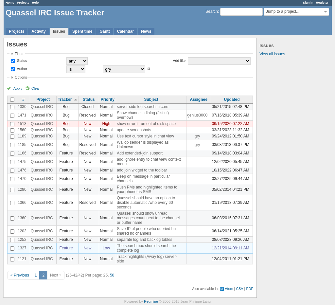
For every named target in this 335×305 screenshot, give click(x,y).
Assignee (198, 99)
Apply (17, 88)
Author (21, 69)
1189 (22, 136)
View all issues (272, 54)
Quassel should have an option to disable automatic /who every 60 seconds (146, 202)
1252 (22, 239)
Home (10, 2)
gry (197, 136)
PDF (249, 289)
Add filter (180, 61)
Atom (229, 289)
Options (21, 77)
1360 (22, 218)
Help (35, 2)
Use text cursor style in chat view (145, 136)
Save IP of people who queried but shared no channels (147, 231)
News (146, 31)
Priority (108, 99)
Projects (23, 2)
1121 (22, 259)
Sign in (308, 2)
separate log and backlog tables (144, 239)
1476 (22, 170)
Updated (232, 99)
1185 (22, 144)
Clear (35, 88)
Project (43, 99)
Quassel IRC (42, 106)
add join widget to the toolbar (142, 170)
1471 (22, 115)
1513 (22, 123)
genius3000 (197, 115)
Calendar (125, 31)
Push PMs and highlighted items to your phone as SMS (147, 189)
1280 (22, 189)
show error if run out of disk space (146, 123)
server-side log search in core (142, 106)
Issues (59, 31)
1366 (22, 202)
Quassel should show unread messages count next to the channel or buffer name (148, 218)
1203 (22, 231)
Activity (38, 31)
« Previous (19, 275)
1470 (22, 178)
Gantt (104, 31)
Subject (151, 99)
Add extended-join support (140, 153)
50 (112, 275)
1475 (22, 161)
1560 (22, 130)
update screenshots (134, 130)
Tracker (65, 99)
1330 (22, 106)
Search (211, 11)
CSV (239, 289)
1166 (22, 153)
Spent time (82, 31)
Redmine (151, 301)
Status (21, 61)
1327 (22, 248)
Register (322, 2)
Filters (19, 54)
